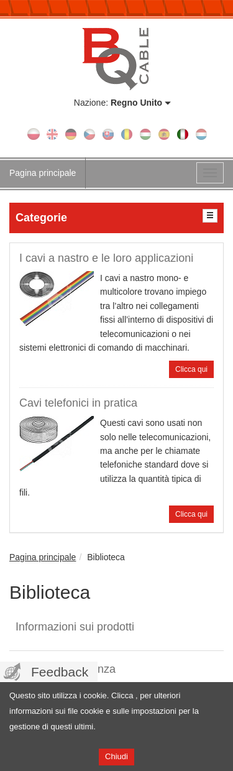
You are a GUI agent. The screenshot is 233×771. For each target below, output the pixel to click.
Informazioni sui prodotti (75, 627)
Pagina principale (42, 173)
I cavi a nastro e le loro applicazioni (106, 258)
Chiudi (116, 756)
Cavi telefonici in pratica (78, 403)
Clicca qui (191, 369)
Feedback (59, 672)
